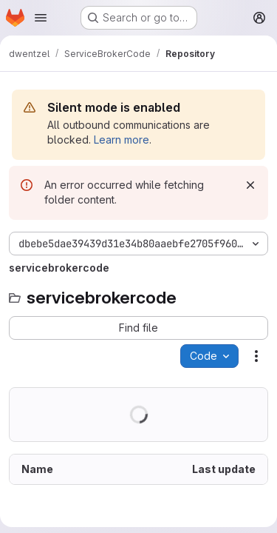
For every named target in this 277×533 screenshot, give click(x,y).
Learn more (121, 139)
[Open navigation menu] (40, 18)
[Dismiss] (250, 185)
